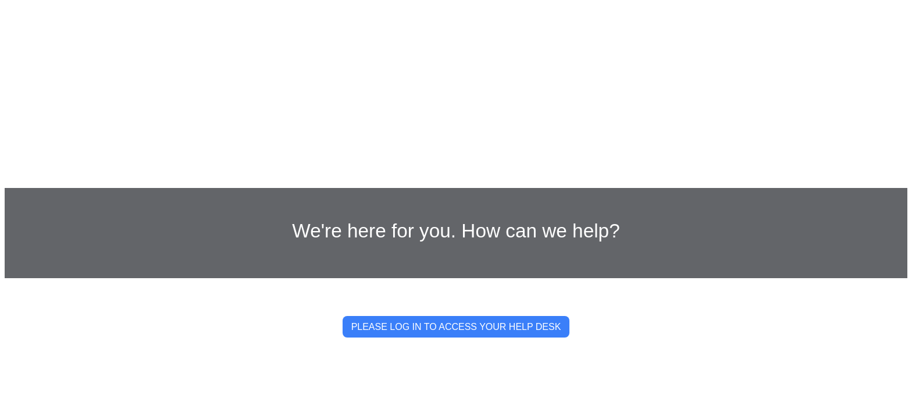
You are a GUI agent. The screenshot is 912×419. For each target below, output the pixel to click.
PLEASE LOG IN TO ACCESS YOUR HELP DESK (456, 327)
